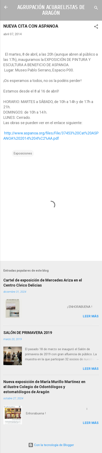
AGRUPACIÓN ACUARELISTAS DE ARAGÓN (51, 10)
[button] (96, 27)
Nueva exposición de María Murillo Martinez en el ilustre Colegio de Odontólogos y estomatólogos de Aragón (44, 386)
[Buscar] (96, 8)
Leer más (91, 316)
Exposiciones (23, 153)
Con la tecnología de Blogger (51, 445)
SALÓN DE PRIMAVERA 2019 (27, 332)
